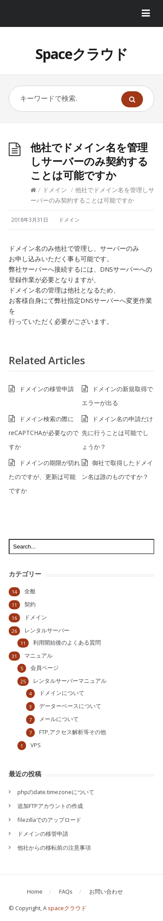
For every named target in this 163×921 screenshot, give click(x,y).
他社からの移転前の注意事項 (54, 847)
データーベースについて (70, 706)
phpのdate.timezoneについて (55, 792)
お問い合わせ (106, 891)
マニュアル (38, 655)
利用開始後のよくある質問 (67, 642)
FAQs (66, 891)
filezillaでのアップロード (49, 820)
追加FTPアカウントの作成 (50, 806)
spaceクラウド (67, 908)
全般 (30, 591)
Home (35, 891)
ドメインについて (61, 693)
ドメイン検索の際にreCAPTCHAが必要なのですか (44, 433)
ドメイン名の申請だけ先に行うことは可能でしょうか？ (117, 433)
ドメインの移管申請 (46, 389)
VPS (35, 745)
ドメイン (55, 190)
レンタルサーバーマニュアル (69, 681)
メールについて (59, 719)
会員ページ (44, 668)
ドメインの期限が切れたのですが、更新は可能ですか (44, 477)
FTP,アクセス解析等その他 (72, 732)
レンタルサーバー (47, 630)
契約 (30, 604)
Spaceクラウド (81, 53)
